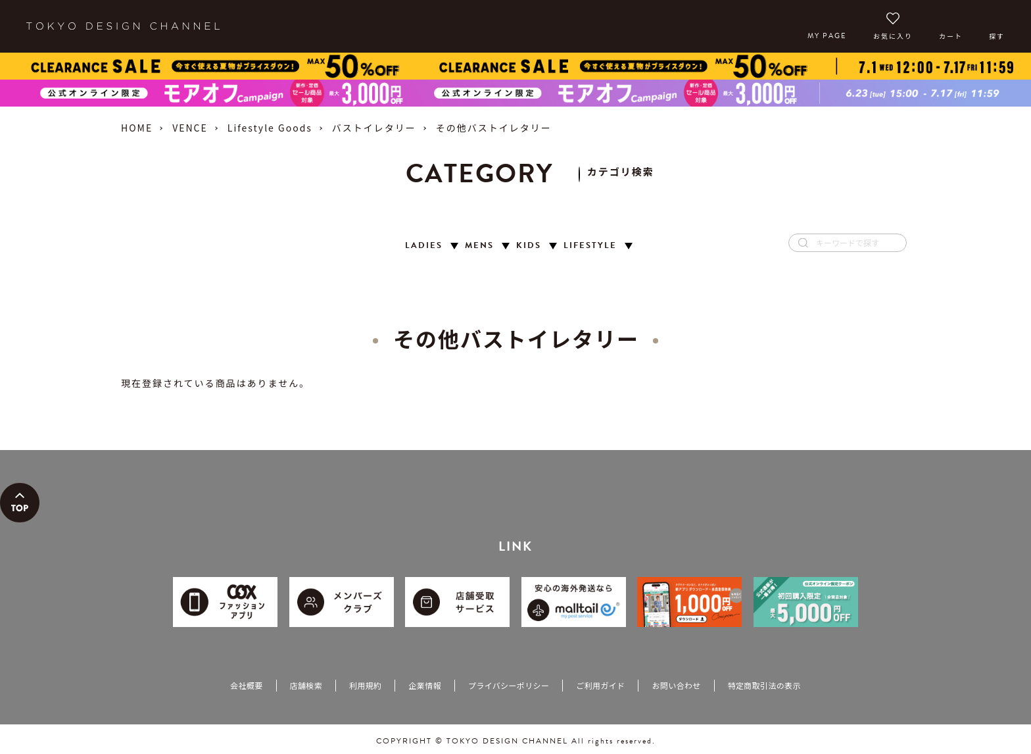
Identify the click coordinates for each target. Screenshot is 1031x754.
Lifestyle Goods (270, 127)
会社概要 (246, 685)
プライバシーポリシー (508, 685)
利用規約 (365, 685)
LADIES (424, 245)
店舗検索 (306, 685)
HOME (137, 127)
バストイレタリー (374, 127)
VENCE (190, 127)
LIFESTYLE (590, 245)
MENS (479, 245)
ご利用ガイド (600, 685)
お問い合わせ (676, 685)
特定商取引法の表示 (764, 685)
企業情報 (424, 685)
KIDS (528, 245)
